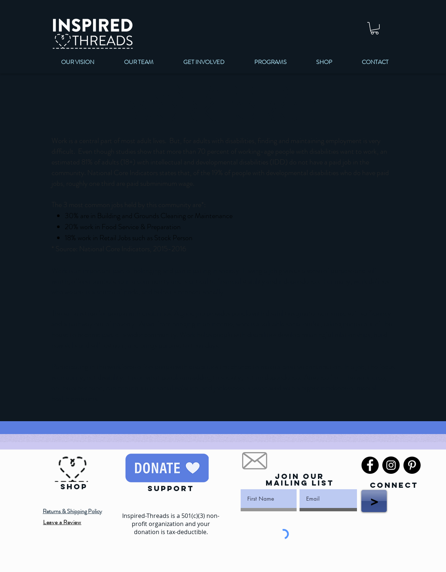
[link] (374, 28)
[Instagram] (391, 465)
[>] (374, 501)
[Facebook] (370, 465)
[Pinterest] (412, 465)
